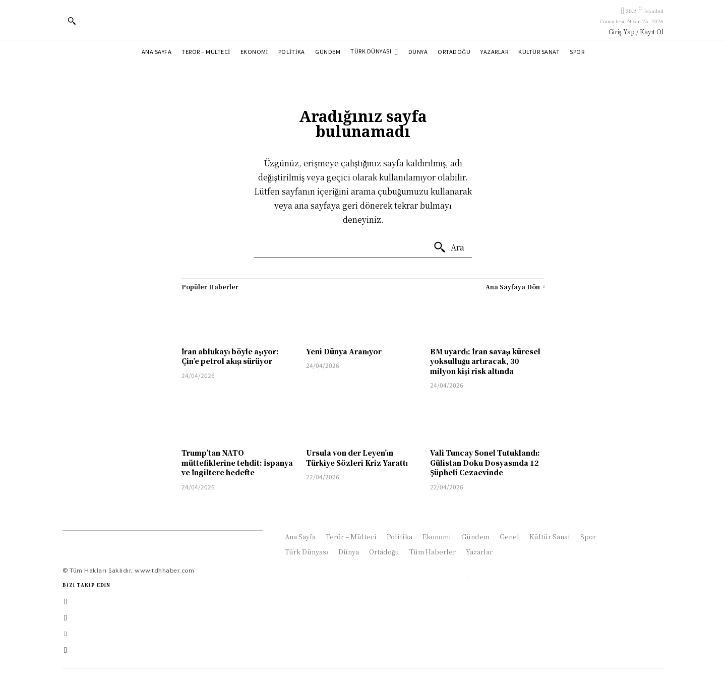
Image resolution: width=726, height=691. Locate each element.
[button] (72, 21)
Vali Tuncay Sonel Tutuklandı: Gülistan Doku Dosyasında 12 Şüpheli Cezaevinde (485, 462)
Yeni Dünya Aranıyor (344, 351)
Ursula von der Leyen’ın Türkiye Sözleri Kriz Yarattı (357, 458)
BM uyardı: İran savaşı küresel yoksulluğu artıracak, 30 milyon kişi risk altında (485, 361)
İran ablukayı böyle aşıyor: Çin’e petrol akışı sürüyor (230, 356)
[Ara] (449, 247)
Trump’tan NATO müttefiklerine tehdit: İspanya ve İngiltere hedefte (237, 462)
